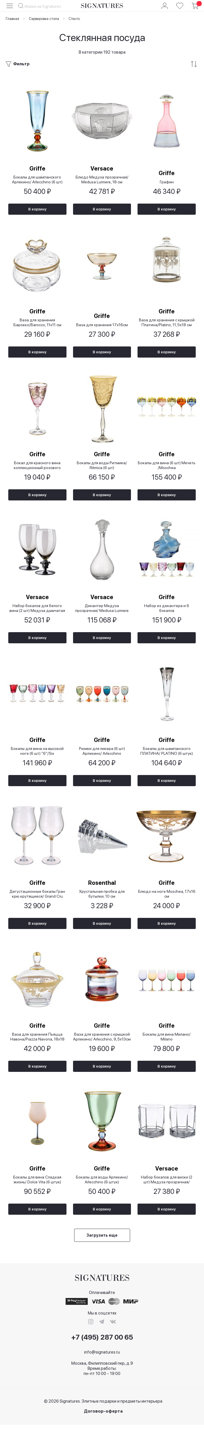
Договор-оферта (103, 1416)
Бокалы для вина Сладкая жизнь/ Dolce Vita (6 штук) (37, 1184)
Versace (101, 168)
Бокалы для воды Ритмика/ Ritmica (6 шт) (102, 467)
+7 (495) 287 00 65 (102, 1342)
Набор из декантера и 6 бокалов (166, 610)
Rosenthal (102, 886)
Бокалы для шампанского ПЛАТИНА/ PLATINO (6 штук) (166, 753)
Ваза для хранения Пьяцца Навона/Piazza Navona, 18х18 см (37, 1041)
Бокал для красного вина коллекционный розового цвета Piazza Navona (37, 467)
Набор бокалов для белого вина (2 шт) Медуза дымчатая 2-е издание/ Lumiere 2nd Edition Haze (37, 610)
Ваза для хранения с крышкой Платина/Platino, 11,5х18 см (167, 323)
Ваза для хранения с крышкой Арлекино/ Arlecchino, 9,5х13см (102, 1041)
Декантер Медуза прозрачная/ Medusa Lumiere (102, 610)
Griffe (37, 168)
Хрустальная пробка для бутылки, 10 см (102, 897)
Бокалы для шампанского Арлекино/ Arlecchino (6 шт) (37, 180)
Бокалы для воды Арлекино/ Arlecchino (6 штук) (102, 1184)
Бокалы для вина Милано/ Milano (167, 1041)
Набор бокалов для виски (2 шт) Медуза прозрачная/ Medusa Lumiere (166, 1184)
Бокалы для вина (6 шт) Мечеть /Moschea (166, 467)
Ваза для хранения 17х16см (102, 325)
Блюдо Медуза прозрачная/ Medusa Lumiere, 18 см (102, 180)
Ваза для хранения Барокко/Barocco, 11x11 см (37, 323)
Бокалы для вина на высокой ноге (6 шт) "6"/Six (37, 753)
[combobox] (43, 6)
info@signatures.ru (102, 1357)
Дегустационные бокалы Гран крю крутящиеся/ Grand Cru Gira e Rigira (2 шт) (37, 897)
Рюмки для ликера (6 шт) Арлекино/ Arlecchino (102, 753)
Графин (167, 182)
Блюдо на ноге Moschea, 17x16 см (166, 897)
